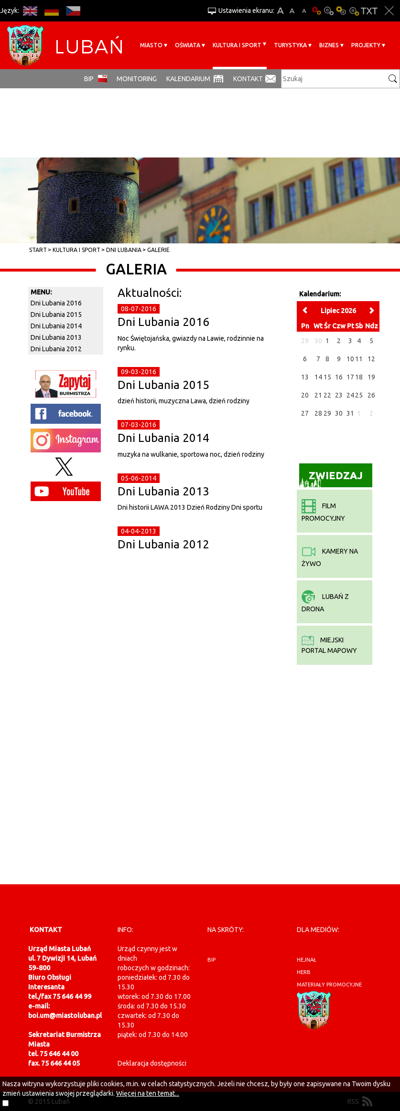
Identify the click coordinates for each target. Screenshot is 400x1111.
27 (305, 413)
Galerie (158, 250)
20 (305, 395)
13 (305, 377)
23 (339, 395)
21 (318, 395)
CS (73, 10)
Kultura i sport (237, 45)
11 (359, 359)
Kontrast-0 (329, 10)
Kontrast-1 (341, 10)
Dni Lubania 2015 (163, 384)
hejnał (306, 960)
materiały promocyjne (329, 984)
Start (38, 250)
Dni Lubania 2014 (163, 437)
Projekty (365, 45)
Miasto (151, 45)
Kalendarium (188, 79)
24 (350, 395)
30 (339, 413)
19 (371, 377)
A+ (280, 10)
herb (304, 972)
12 (371, 359)
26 (371, 395)
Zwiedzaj (331, 478)
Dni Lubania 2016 (163, 321)
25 (359, 395)
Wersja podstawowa (316, 10)
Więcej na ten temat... (147, 1093)
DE (51, 10)
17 (350, 377)
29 (327, 413)
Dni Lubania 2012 (163, 544)
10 (350, 359)
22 (327, 395)
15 (327, 377)
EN (30, 10)
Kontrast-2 (353, 10)
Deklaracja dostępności (152, 1063)
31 (350, 413)
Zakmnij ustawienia (389, 10)
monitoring (137, 79)
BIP (89, 79)
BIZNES (329, 45)
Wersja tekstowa (369, 10)
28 (318, 413)
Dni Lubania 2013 (163, 491)
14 (318, 377)
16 (339, 377)
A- (304, 10)
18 (359, 377)
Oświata (187, 45)
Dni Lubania (123, 250)
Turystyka (290, 45)
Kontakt (248, 79)
